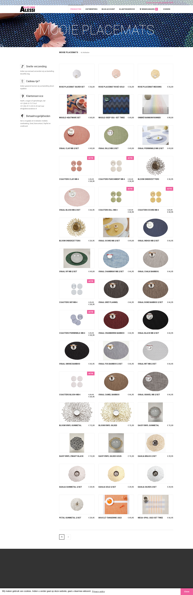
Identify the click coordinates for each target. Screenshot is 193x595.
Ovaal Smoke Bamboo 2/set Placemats (70, 364)
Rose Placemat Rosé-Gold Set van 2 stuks (109, 87)
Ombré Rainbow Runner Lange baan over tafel (149, 118)
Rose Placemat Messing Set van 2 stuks (150, 87)
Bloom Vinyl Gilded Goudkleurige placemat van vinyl (110, 425)
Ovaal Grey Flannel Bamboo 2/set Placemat (110, 302)
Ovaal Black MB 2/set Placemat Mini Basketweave (148, 333)
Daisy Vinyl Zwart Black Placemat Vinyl (71, 456)
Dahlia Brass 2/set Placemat (147, 456)
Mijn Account (108, 9)
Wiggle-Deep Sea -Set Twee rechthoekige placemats (109, 118)
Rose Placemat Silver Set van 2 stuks (70, 87)
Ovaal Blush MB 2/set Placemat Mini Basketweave (70, 210)
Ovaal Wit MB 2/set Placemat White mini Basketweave (148, 364)
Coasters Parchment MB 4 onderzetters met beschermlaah (111, 179)
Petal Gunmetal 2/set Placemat (70, 518)
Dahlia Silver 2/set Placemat (147, 487)
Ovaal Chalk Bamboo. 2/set (148, 271)
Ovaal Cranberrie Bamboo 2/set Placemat (111, 333)
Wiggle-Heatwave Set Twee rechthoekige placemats (70, 118)
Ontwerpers (91, 9)
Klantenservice (127, 9)
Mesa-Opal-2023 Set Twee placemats (151, 518)
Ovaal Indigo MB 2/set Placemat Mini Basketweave (149, 241)
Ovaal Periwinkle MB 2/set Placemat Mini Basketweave (148, 148)
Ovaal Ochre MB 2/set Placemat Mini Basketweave (109, 241)
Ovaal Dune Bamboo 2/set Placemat (151, 302)
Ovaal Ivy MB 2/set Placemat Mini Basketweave (68, 271)
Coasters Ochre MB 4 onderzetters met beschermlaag (148, 210)
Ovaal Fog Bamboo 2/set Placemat (110, 364)
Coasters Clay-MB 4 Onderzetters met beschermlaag (69, 179)
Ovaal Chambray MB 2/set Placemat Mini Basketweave (111, 271)
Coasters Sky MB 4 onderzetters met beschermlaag (69, 302)
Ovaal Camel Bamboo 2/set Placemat (109, 395)
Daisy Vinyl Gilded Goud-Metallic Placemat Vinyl (111, 456)
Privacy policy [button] (98, 591)
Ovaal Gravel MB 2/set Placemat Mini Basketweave (149, 395)
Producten (75, 9)
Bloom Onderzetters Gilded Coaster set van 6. (72, 241)
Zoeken (166, 9)
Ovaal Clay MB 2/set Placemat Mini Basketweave (69, 148)
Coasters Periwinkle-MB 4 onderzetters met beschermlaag (71, 333)
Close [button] (186, 592)
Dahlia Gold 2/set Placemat (107, 487)
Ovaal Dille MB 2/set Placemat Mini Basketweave (108, 148)
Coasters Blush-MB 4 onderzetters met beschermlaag (70, 395)
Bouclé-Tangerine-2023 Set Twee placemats (110, 518)
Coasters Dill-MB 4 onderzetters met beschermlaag (108, 210)
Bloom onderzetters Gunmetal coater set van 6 (151, 179)
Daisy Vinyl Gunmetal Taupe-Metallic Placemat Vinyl (149, 425)
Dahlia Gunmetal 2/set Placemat (71, 487)
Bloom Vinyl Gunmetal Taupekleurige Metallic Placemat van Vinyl (71, 425)
